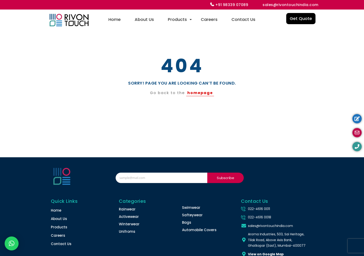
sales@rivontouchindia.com (290, 4)
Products (180, 19)
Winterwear (129, 224)
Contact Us (243, 19)
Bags (186, 222)
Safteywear (192, 215)
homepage (200, 92)
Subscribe (225, 177)
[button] (12, 243)
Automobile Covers (199, 229)
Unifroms (127, 231)
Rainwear (127, 209)
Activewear (129, 216)
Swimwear (191, 207)
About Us (144, 19)
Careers (209, 19)
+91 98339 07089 (231, 4)
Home (114, 19)
